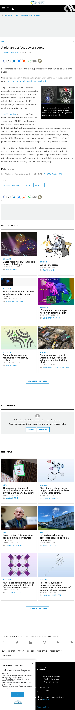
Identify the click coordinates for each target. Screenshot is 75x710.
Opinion (43, 262)
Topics (25, 636)
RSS (54, 636)
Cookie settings (18, 702)
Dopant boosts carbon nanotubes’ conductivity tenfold (15, 357)
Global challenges (51, 679)
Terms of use (42, 651)
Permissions (6, 655)
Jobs (17, 15)
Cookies (30, 651)
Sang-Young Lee (8, 114)
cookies (46, 699)
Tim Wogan (12, 270)
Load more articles (37, 381)
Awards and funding (51, 676)
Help (3, 651)
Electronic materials (11, 185)
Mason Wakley (50, 498)
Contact (11, 651)
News (3, 42)
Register (43, 430)
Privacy (21, 651)
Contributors (45, 636)
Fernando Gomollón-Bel (56, 368)
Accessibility (55, 651)
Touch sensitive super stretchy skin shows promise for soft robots (19, 294)
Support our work (51, 682)
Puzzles (37, 15)
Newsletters (8, 15)
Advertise (16, 636)
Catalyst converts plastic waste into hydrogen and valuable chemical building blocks (54, 359)
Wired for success (49, 265)
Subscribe (5, 636)
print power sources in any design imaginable (26, 81)
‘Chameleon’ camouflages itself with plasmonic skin (53, 311)
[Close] (32, 663)
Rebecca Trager (14, 546)
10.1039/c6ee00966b (52, 174)
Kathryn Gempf (11, 52)
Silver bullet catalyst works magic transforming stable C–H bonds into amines (55, 490)
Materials (39, 185)
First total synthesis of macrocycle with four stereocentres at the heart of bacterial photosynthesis (55, 586)
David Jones (49, 270)
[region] (17, 685)
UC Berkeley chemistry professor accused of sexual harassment (54, 538)
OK (18, 694)
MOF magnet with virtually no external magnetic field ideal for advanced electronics (18, 585)
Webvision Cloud (43, 707)
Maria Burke (12, 498)
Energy (28, 185)
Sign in (31, 430)
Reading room (26, 15)
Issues (33, 636)
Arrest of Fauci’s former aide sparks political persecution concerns (18, 538)
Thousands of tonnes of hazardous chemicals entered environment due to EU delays (19, 490)
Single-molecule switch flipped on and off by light (19, 263)
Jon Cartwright (14, 302)
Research (7, 259)
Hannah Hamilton (52, 595)
